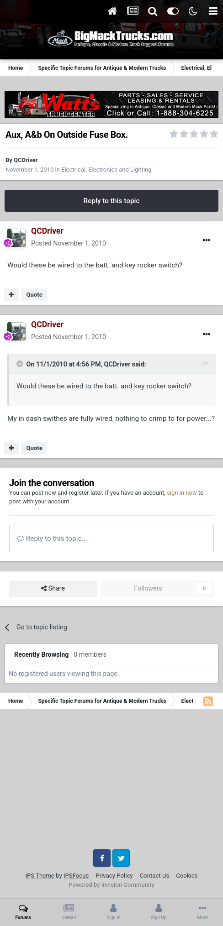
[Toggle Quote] (20, 363)
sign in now (182, 492)
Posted (68, 243)
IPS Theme (39, 875)
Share (53, 588)
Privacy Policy (114, 875)
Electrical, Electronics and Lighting (106, 169)
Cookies (186, 875)
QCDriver (25, 160)
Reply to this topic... (52, 538)
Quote (34, 294)
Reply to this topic (111, 201)
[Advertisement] (111, 783)
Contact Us (155, 875)
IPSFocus (76, 875)
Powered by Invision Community (111, 884)
